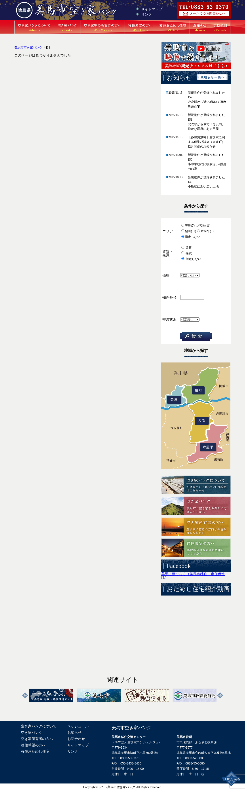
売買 (186, 253)
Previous (25, 695)
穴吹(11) (203, 225)
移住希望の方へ (33, 745)
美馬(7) (188, 225)
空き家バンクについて (38, 726)
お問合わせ (76, 739)
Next (220, 695)
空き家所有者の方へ (37, 739)
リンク (146, 14)
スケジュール (78, 726)
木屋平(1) (205, 231)
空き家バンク (31, 732)
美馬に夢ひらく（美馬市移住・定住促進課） (193, 575)
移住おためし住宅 (35, 751)
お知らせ (74, 732)
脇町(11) (188, 231)
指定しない (190, 237)
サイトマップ (151, 9)
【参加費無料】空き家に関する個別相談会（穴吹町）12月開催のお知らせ (206, 142)
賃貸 (186, 247)
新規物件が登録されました (206, 92)
